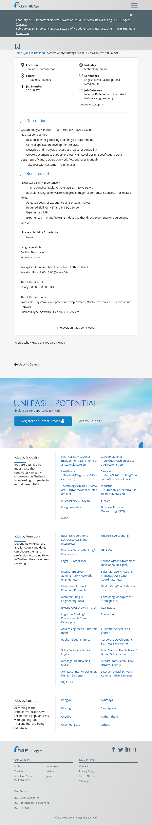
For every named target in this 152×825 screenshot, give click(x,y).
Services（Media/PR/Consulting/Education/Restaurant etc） (119, 475)
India (17, 766)
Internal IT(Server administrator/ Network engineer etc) (76, 575)
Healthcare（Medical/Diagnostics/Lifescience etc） (79, 475)
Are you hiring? (90, 421)
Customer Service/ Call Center (115, 631)
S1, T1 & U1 (68, 682)
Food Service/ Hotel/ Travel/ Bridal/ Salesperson (119, 652)
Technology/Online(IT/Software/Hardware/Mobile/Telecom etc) (79, 490)
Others (105, 724)
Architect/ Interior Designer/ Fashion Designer (79, 673)
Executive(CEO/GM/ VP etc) (78, 607)
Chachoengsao (70, 724)
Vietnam (51, 771)
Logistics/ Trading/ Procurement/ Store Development (74, 618)
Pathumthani (109, 716)
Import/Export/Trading (75, 500)
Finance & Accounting (115, 535)
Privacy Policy (87, 771)
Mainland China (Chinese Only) (23, 777)
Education (107, 614)
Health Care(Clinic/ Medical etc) (118, 588)
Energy (105, 500)
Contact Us (85, 766)
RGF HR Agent (22, 807)
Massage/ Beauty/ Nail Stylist (75, 663)
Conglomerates (71, 507)
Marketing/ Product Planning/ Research (73, 588)
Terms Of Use (87, 776)
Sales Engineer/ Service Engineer (76, 652)
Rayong (66, 708)
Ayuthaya (107, 700)
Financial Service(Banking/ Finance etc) (78, 552)
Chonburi (67, 716)
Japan (50, 776)
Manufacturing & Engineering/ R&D (72, 599)
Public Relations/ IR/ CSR (76, 639)
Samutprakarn (110, 708)
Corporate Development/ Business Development (117, 641)
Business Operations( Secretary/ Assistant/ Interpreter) (74, 539)
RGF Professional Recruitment (31, 802)
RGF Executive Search (26, 798)
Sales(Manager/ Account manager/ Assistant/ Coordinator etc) (116, 575)
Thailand (19, 771)
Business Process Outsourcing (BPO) (113, 509)
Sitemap (83, 781)
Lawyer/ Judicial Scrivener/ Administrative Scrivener (118, 673)
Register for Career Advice (43, 421)
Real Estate (108, 607)
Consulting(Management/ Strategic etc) (117, 599)
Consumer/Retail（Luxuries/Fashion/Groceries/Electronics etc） (118, 460)
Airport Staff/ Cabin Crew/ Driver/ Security (117, 663)
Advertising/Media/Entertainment (79, 631)
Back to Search (29, 364)
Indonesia (52, 766)
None (64, 518)
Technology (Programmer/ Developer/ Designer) (118, 563)
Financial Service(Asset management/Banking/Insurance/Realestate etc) (79, 460)
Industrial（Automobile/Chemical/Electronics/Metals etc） (118, 490)
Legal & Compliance (73, 561)
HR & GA (106, 550)
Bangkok (66, 700)
